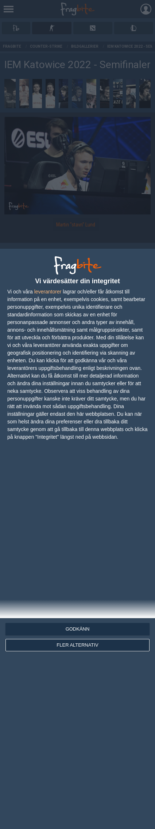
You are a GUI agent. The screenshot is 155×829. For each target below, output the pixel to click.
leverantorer (48, 291)
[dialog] (77, 539)
